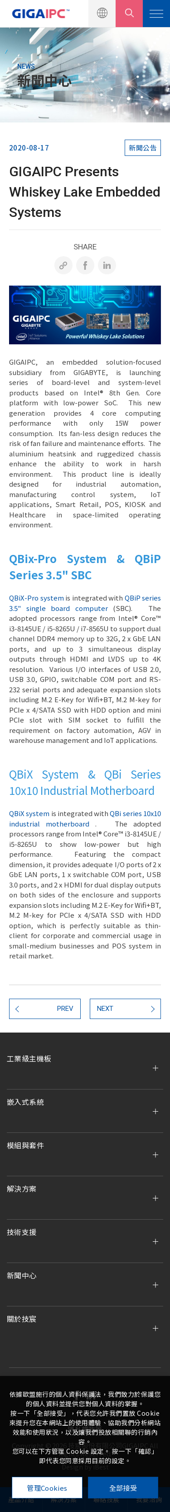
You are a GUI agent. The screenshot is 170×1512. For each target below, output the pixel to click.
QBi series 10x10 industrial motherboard (85, 818)
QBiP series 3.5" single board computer (85, 603)
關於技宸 (22, 1318)
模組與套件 (25, 1145)
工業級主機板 (29, 1058)
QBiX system (29, 813)
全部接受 (123, 1488)
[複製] (63, 265)
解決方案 (22, 1188)
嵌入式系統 (25, 1101)
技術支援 (22, 1231)
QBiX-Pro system (36, 597)
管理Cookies (47, 1488)
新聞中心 (22, 1275)
